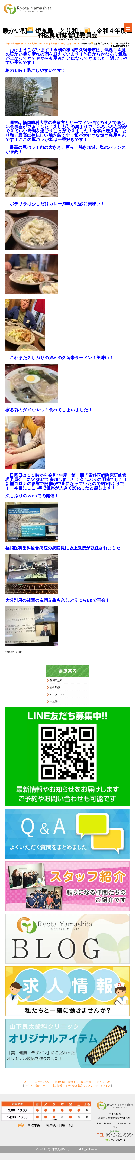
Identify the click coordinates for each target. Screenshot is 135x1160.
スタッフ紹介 (32, 1085)
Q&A (109, 1082)
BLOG (46, 1085)
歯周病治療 (56, 680)
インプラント (57, 694)
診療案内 (73, 1082)
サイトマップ (102, 1085)
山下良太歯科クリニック (63, 1149)
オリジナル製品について (78, 1085)
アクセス (99, 1082)
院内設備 (86, 1082)
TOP (24, 1082)
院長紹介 (60, 1082)
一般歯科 (55, 701)
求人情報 (57, 1085)
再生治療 (55, 687)
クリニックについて (41, 1082)
